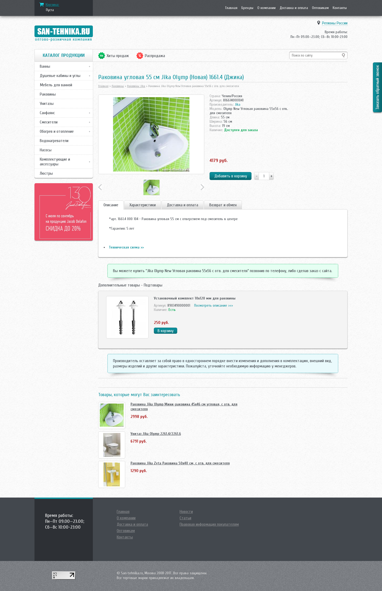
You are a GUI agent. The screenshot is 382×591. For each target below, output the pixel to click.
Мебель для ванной (56, 85)
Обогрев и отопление (57, 131)
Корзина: (52, 4)
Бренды (247, 8)
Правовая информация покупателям (209, 524)
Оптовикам (320, 8)
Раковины (48, 94)
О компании (266, 8)
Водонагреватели (54, 140)
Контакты (340, 8)
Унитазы (47, 103)
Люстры (46, 173)
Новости (186, 511)
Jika (237, 104)
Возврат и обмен (223, 205)
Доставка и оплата (294, 8)
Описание (110, 205)
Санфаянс (47, 112)
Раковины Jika (136, 86)
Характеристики (142, 205)
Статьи (185, 518)
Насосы (45, 150)
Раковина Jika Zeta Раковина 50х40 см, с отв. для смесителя (180, 463)
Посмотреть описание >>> (213, 305)
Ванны (45, 66)
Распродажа (155, 55)
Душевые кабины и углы (60, 75)
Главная (231, 8)
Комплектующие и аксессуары (55, 161)
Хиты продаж (118, 55)
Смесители (49, 122)
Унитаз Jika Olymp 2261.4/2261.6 (156, 433)
